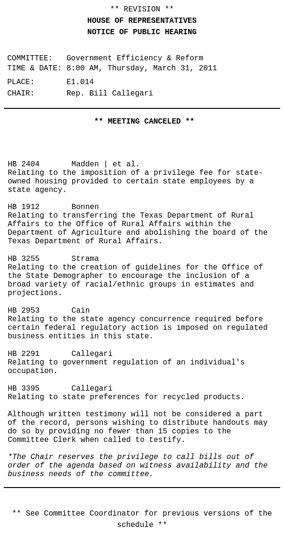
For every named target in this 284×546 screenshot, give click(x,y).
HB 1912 (23, 207)
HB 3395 (23, 388)
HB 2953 (23, 311)
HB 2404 (23, 164)
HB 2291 (23, 354)
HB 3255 (23, 259)
